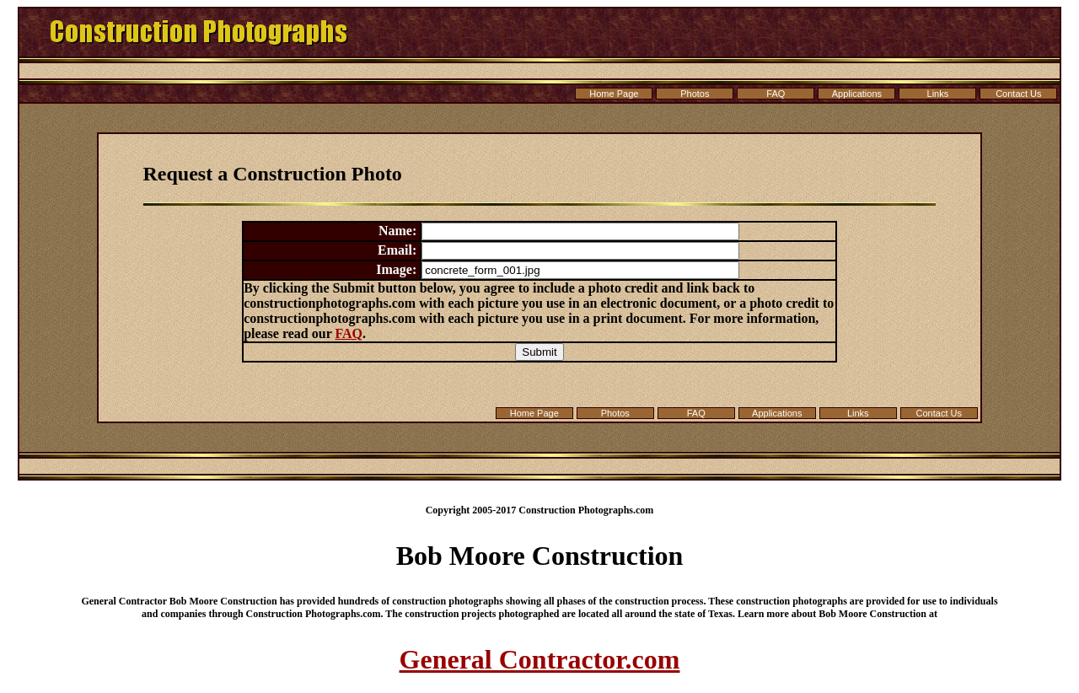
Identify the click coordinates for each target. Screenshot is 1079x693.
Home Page (613, 94)
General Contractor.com (540, 659)
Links (938, 94)
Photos (694, 94)
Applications (857, 94)
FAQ (775, 94)
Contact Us (1018, 94)
